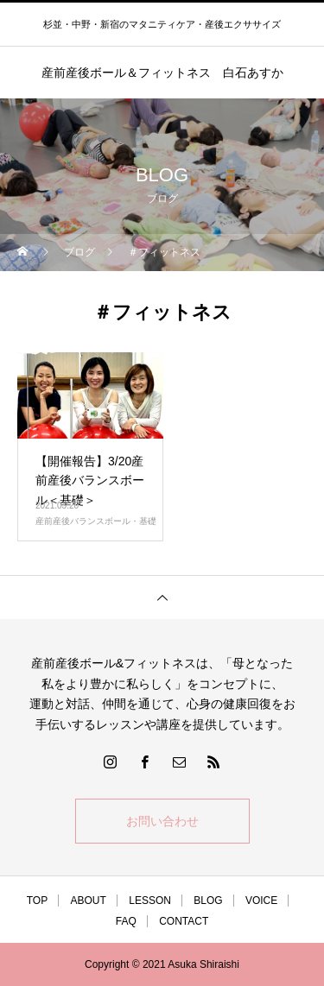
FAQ (126, 921)
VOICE (261, 900)
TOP (37, 900)
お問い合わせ (162, 821)
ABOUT (88, 900)
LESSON (150, 900)
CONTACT (183, 921)
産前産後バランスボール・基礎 (95, 521)
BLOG (208, 900)
